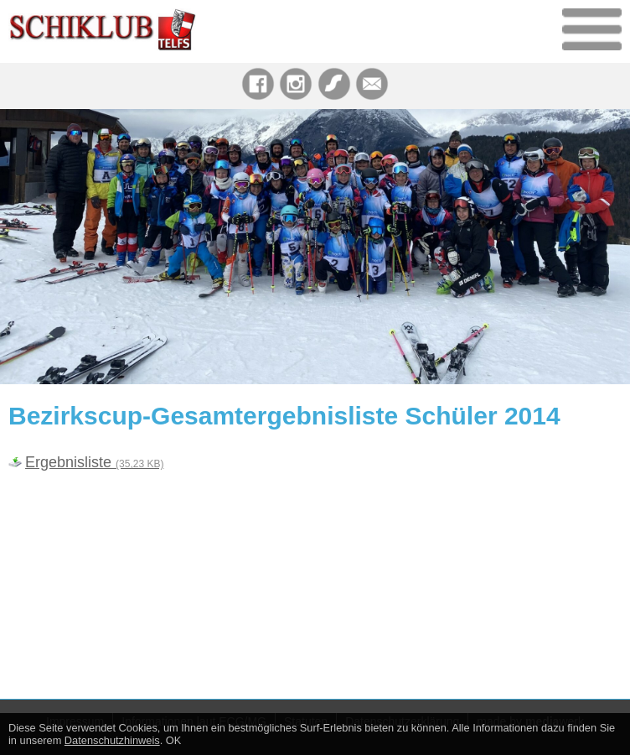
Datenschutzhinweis (112, 740)
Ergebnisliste (94, 462)
